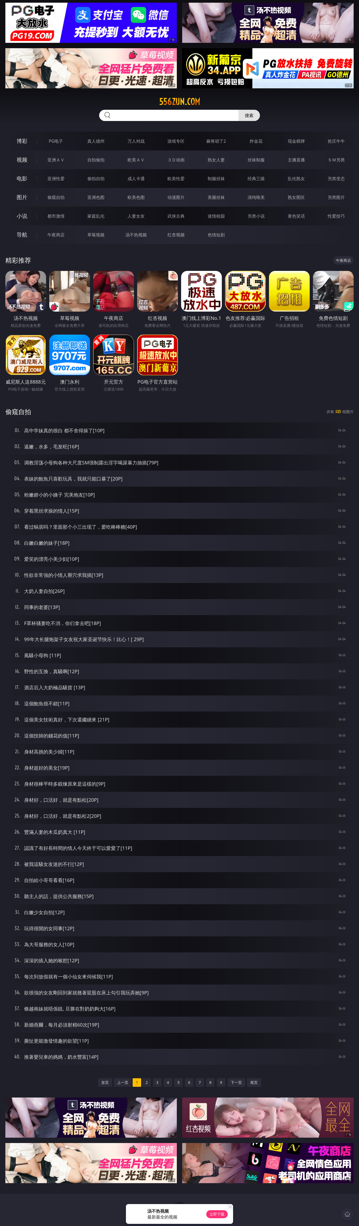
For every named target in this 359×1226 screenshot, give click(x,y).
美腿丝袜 (216, 197)
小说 (22, 216)
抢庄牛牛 (336, 141)
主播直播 (296, 160)
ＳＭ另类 (336, 160)
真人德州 (95, 141)
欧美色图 (136, 197)
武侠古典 (176, 216)
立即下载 (217, 1214)
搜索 (249, 115)
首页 (105, 1082)
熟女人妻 (216, 160)
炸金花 (256, 141)
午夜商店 (56, 235)
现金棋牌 (296, 141)
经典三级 (256, 178)
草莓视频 (95, 235)
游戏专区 (176, 141)
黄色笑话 (296, 216)
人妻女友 (136, 216)
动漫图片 (176, 197)
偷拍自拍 (95, 178)
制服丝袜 (216, 178)
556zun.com (179, 101)
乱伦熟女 (296, 178)
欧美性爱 (176, 178)
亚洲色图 (95, 197)
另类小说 (256, 216)
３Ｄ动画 (176, 160)
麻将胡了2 (216, 141)
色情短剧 (216, 235)
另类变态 (336, 178)
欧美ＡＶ (136, 160)
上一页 (122, 1082)
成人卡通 (136, 178)
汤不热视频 (136, 235)
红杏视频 (176, 235)
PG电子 (56, 141)
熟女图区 (296, 197)
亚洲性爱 (56, 178)
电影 (22, 178)
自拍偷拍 (95, 160)
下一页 (236, 1082)
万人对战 (136, 141)
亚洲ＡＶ (56, 160)
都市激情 (56, 216)
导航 (22, 234)
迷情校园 (216, 216)
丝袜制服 (256, 160)
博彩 (22, 141)
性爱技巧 (336, 216)
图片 (22, 197)
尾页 (254, 1082)
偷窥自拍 (56, 197)
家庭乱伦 (95, 216)
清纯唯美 (256, 197)
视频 (22, 159)
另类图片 (336, 197)
